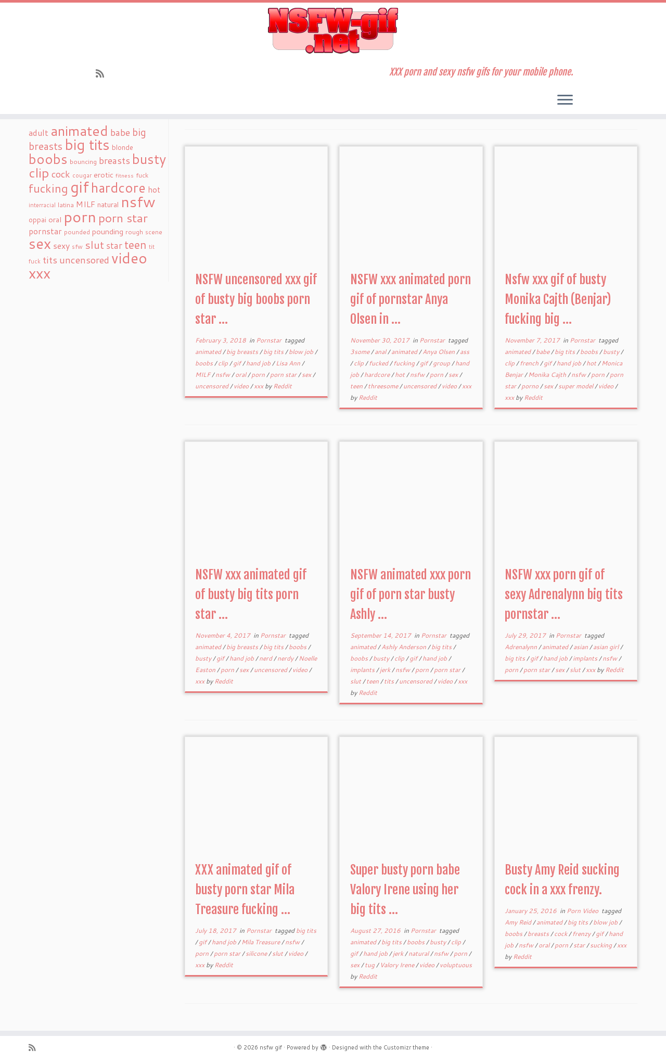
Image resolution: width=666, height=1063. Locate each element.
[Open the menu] (565, 100)
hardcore (377, 374)
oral (241, 374)
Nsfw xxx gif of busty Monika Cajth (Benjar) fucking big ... (558, 299)
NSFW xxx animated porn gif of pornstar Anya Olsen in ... (410, 299)
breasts (539, 933)
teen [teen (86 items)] (135, 244)
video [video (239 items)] (129, 258)
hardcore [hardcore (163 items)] (118, 187)
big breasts (243, 351)
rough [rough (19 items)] (134, 231)
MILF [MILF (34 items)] (85, 204)
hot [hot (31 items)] (154, 189)
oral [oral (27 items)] (54, 219)
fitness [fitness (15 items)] (125, 175)
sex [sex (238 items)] (40, 243)
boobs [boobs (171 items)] (48, 158)
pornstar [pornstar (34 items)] (45, 231)
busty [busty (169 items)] (149, 158)
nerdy (286, 658)
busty (612, 351)
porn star (284, 374)
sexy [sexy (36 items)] (61, 245)
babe (543, 351)
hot (400, 374)
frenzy (582, 933)
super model (576, 386)
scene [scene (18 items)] (153, 231)
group (442, 363)
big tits (274, 351)
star (579, 945)
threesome (384, 386)
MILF (203, 374)
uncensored (212, 386)
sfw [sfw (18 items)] (77, 246)
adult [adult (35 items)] (38, 132)
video (242, 386)
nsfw (223, 374)
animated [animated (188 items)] (79, 131)
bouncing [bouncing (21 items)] (83, 161)
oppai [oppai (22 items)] (37, 219)
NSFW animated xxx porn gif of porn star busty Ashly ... (410, 594)
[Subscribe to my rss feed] (103, 73)
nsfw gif (271, 1047)
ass (464, 351)
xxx (259, 386)
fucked (379, 363)
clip (223, 363)
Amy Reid (519, 922)
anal (381, 351)
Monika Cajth (548, 374)
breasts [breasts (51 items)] (114, 160)
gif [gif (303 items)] (79, 186)
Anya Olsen (439, 351)
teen (357, 386)
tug (370, 964)
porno (530, 386)
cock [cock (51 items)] (61, 174)
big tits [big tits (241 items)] (87, 144)
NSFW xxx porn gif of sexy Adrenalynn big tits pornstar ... (564, 594)
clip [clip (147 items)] (39, 172)
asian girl (606, 646)
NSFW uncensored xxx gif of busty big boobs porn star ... (256, 299)
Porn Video (583, 910)
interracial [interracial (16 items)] (42, 205)
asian (581, 646)
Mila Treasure (261, 942)
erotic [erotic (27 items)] (103, 174)
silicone (257, 953)
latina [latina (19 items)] (66, 204)
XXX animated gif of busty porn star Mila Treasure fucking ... (244, 889)
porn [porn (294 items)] (79, 216)
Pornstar (269, 340)
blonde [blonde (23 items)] (122, 147)
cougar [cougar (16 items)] (82, 175)
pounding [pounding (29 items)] (107, 231)
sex (307, 374)
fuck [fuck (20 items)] (142, 175)
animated (209, 351)
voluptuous (456, 964)
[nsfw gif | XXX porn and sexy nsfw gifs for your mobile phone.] (333, 31)
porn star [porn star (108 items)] (123, 217)
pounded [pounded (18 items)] (77, 231)
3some (360, 351)
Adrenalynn (522, 646)
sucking (601, 945)
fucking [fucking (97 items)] (48, 188)
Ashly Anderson (404, 646)
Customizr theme (406, 1047)
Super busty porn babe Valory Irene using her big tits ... (405, 889)
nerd (266, 658)
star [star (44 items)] (114, 245)
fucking (404, 363)
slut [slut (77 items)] (94, 244)
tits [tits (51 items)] (50, 260)
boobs (204, 363)
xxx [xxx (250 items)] (39, 272)
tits (389, 681)
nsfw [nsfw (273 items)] (138, 201)
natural (419, 953)
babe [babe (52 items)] (120, 132)
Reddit (282, 386)
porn (258, 374)
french (530, 363)
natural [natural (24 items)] (108, 204)
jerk (386, 669)
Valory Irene (398, 964)
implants (363, 669)
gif (237, 363)
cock (561, 933)
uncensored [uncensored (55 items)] (84, 260)
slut (356, 681)
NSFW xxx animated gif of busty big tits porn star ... (250, 594)
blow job (302, 351)
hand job (259, 363)
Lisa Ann (289, 363)
